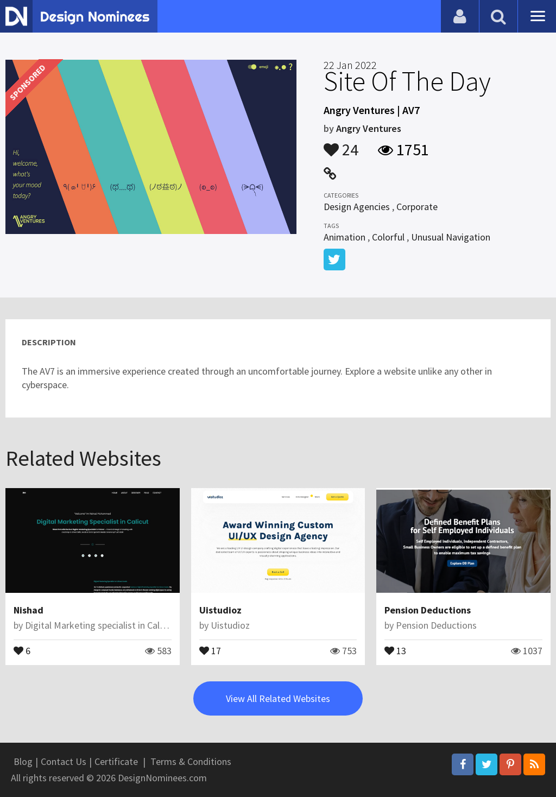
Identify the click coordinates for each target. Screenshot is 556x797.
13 (395, 649)
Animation (344, 237)
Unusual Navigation (450, 237)
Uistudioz (220, 610)
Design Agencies (357, 206)
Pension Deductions (427, 610)
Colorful (388, 237)
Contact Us (63, 761)
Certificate (116, 761)
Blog (23, 761)
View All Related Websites (278, 698)
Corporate (417, 206)
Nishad (28, 610)
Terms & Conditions (190, 761)
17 (210, 649)
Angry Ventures (368, 128)
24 (341, 144)
